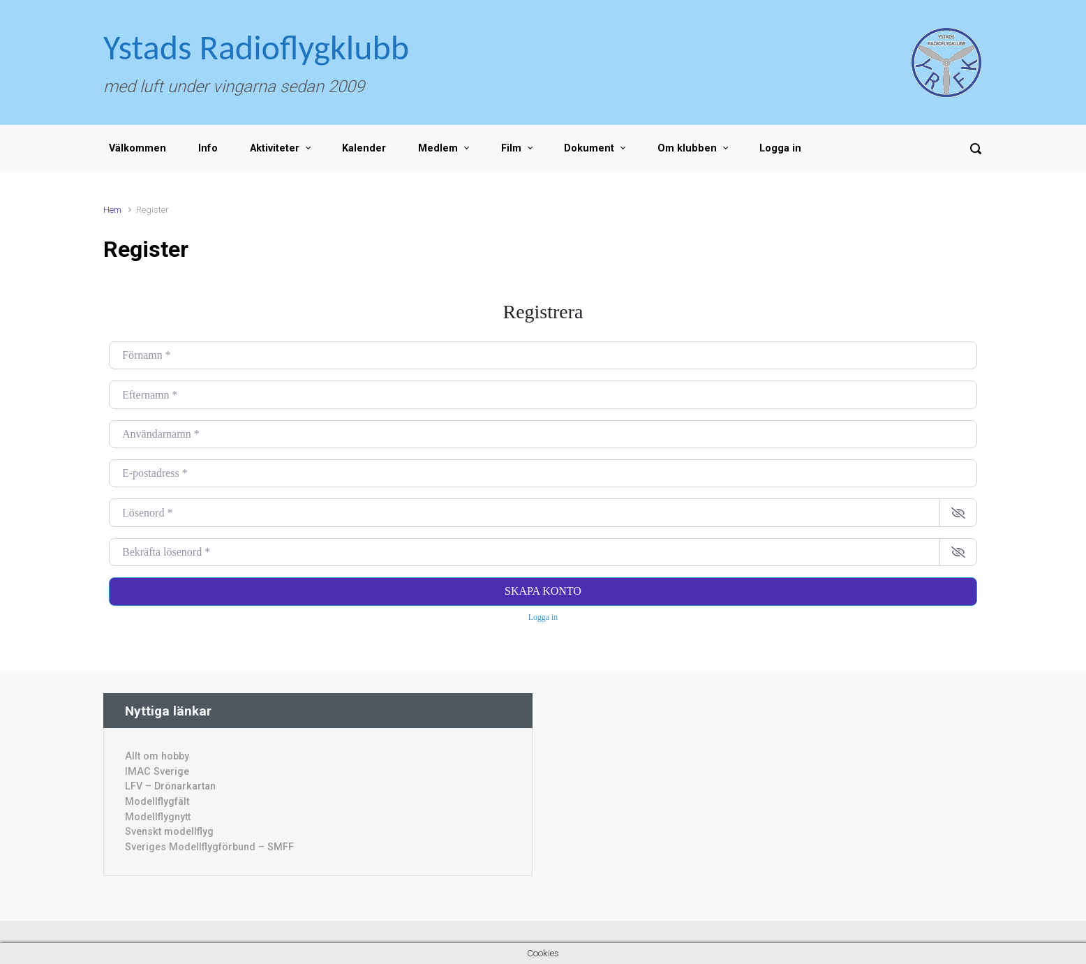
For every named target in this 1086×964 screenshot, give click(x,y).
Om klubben (687, 148)
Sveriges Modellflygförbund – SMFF (209, 847)
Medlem (438, 148)
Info (208, 148)
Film (511, 148)
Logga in (780, 148)
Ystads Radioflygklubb (256, 47)
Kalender (364, 148)
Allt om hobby (157, 756)
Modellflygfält (157, 802)
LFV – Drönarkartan (170, 786)
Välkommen (137, 148)
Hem (112, 210)
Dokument (589, 148)
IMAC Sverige (157, 772)
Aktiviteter (274, 148)
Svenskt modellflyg (169, 832)
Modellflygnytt (158, 817)
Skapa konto (543, 591)
